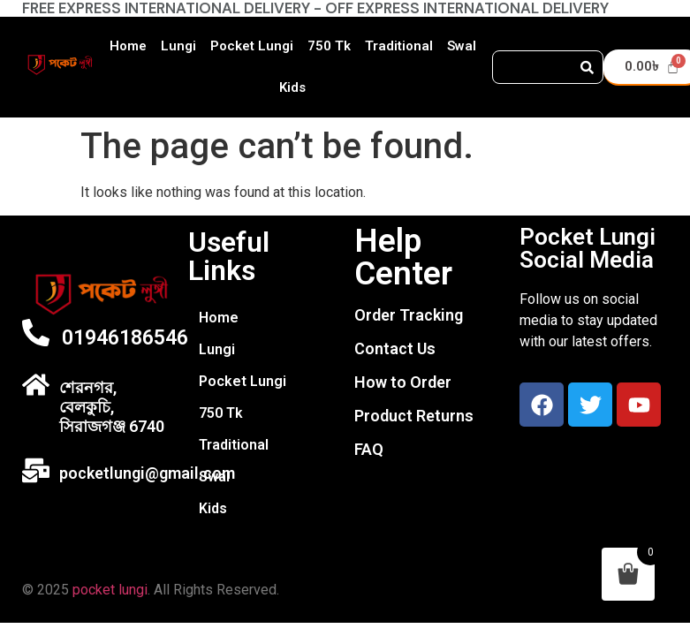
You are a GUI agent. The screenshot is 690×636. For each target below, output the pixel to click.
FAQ (368, 449)
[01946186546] (35, 332)
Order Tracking (408, 315)
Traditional (399, 46)
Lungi (178, 46)
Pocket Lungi (251, 46)
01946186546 (125, 338)
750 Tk (329, 46)
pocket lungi (110, 589)
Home (128, 46)
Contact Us (395, 348)
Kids (292, 87)
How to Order (402, 382)
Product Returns (414, 415)
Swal (461, 46)
